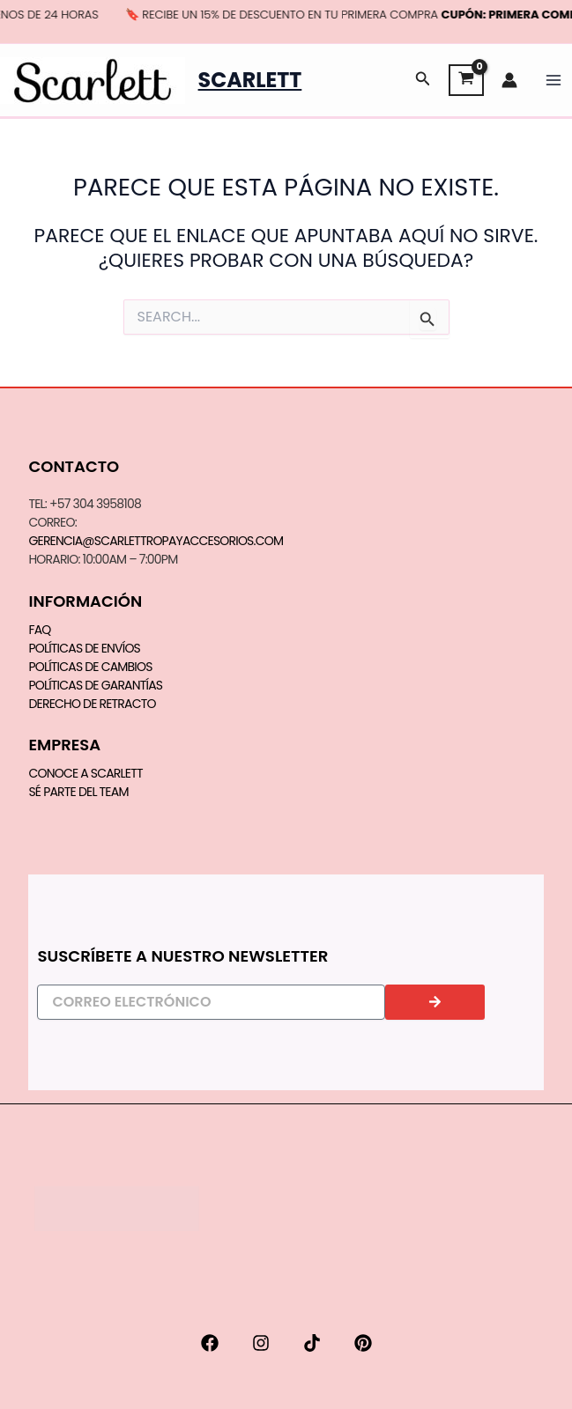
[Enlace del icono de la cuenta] (509, 80)
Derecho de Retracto (91, 703)
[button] (423, 80)
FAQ (39, 629)
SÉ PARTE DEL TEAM (78, 791)
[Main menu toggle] (553, 80)
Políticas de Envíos (84, 648)
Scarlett (250, 79)
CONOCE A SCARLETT (85, 773)
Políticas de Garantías (95, 685)
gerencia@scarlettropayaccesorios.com (155, 541)
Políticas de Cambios (90, 666)
